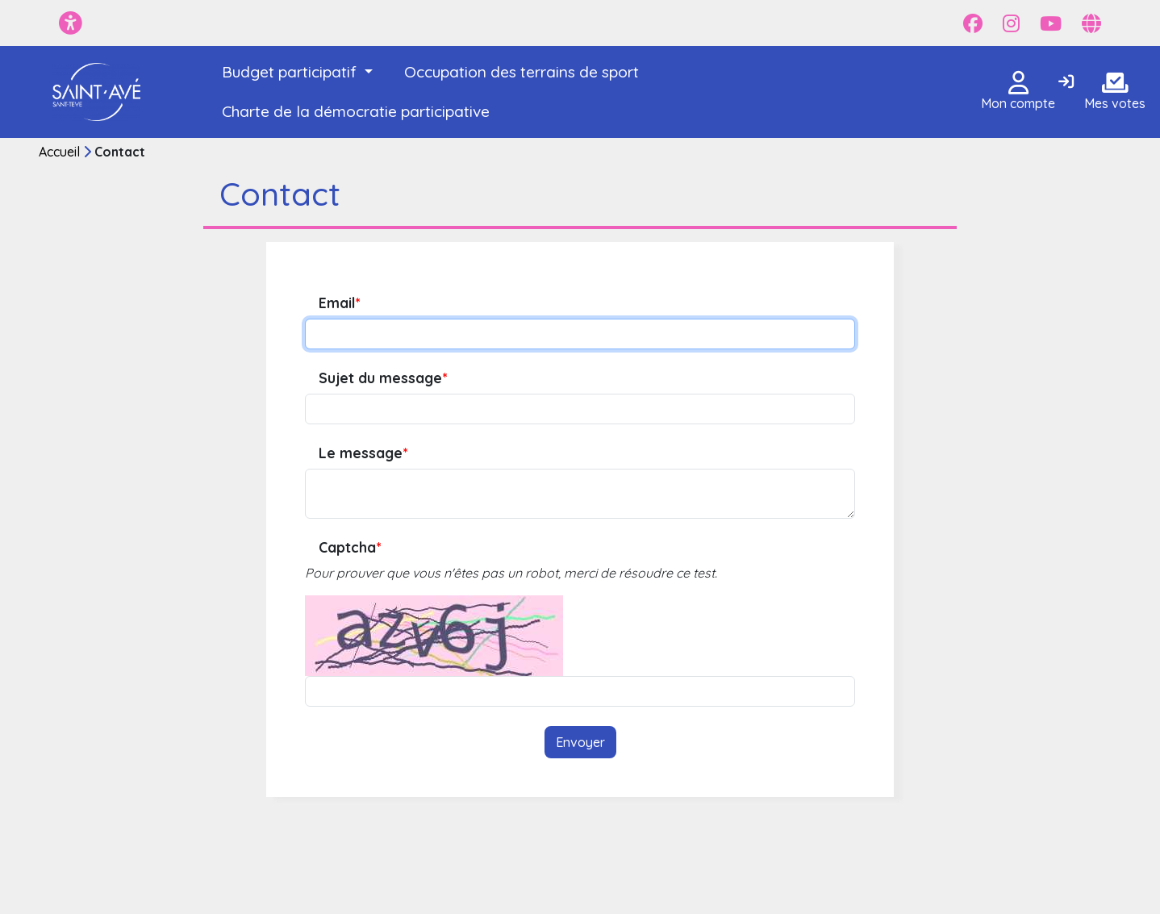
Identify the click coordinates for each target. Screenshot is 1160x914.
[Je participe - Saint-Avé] (97, 92)
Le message (363, 452)
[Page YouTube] (1050, 23)
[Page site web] (1091, 23)
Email (339, 302)
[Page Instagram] (1011, 23)
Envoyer (580, 742)
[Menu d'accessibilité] (70, 23)
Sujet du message (383, 377)
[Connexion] (1066, 82)
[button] (297, 72)
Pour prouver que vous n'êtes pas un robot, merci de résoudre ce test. (511, 573)
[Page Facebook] (973, 23)
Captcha (350, 547)
